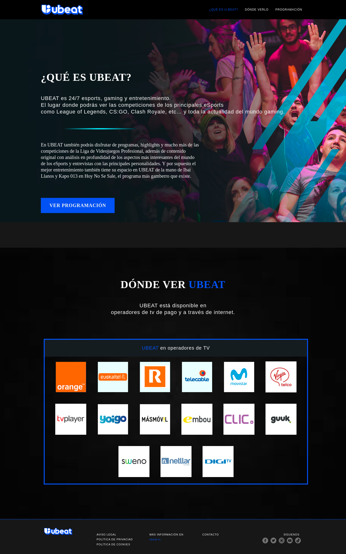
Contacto (210, 534)
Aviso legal (106, 534)
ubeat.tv (155, 539)
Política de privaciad (115, 539)
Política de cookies (113, 544)
